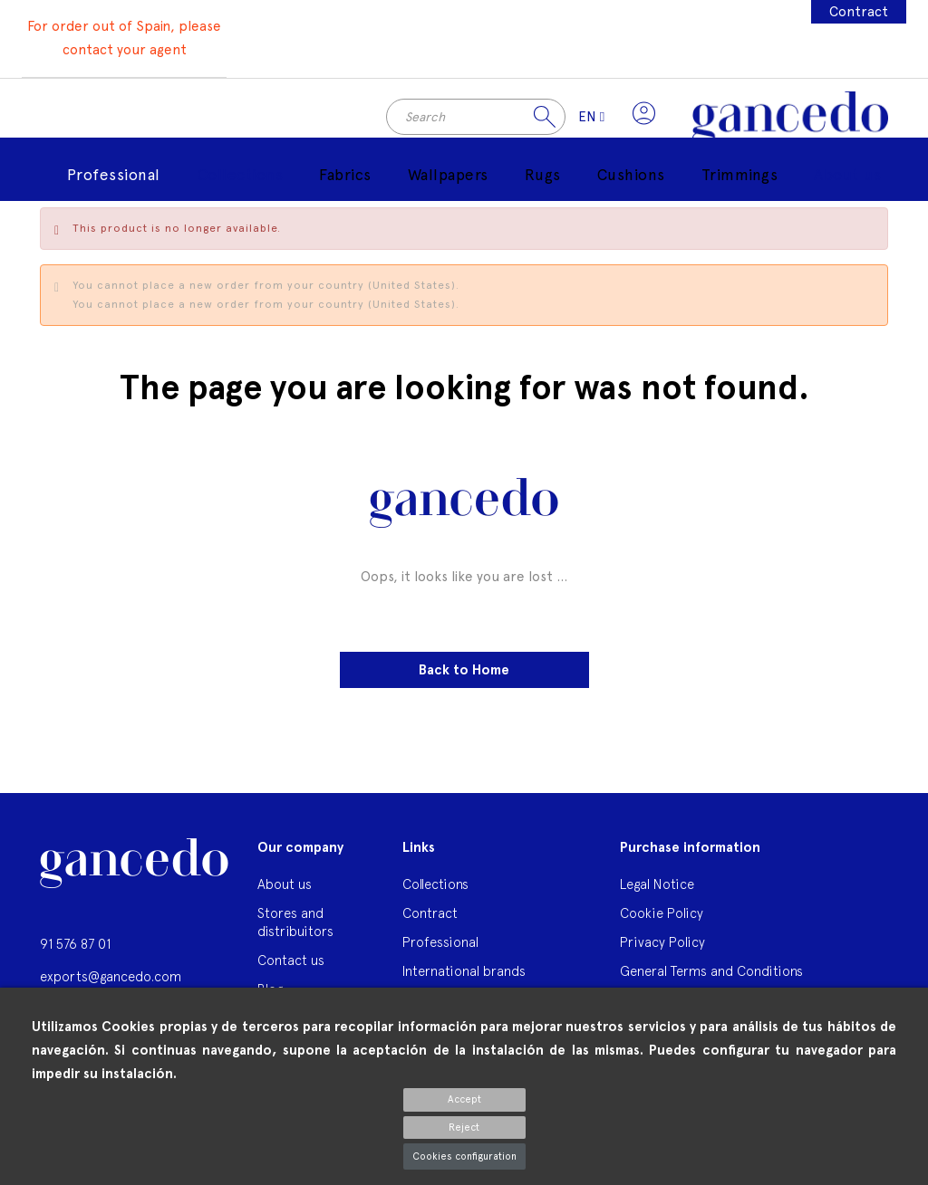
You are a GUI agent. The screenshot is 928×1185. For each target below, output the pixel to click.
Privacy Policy (662, 946)
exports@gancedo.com (110, 981)
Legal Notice (657, 888)
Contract (858, 12)
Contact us (290, 964)
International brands (464, 975)
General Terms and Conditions (711, 975)
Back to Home (464, 674)
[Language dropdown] (588, 119)
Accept (464, 1099)
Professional (440, 946)
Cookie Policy (661, 917)
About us (284, 888)
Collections (435, 888)
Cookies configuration (464, 1156)
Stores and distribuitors (295, 926)
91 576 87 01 (75, 948)
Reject (464, 1127)
